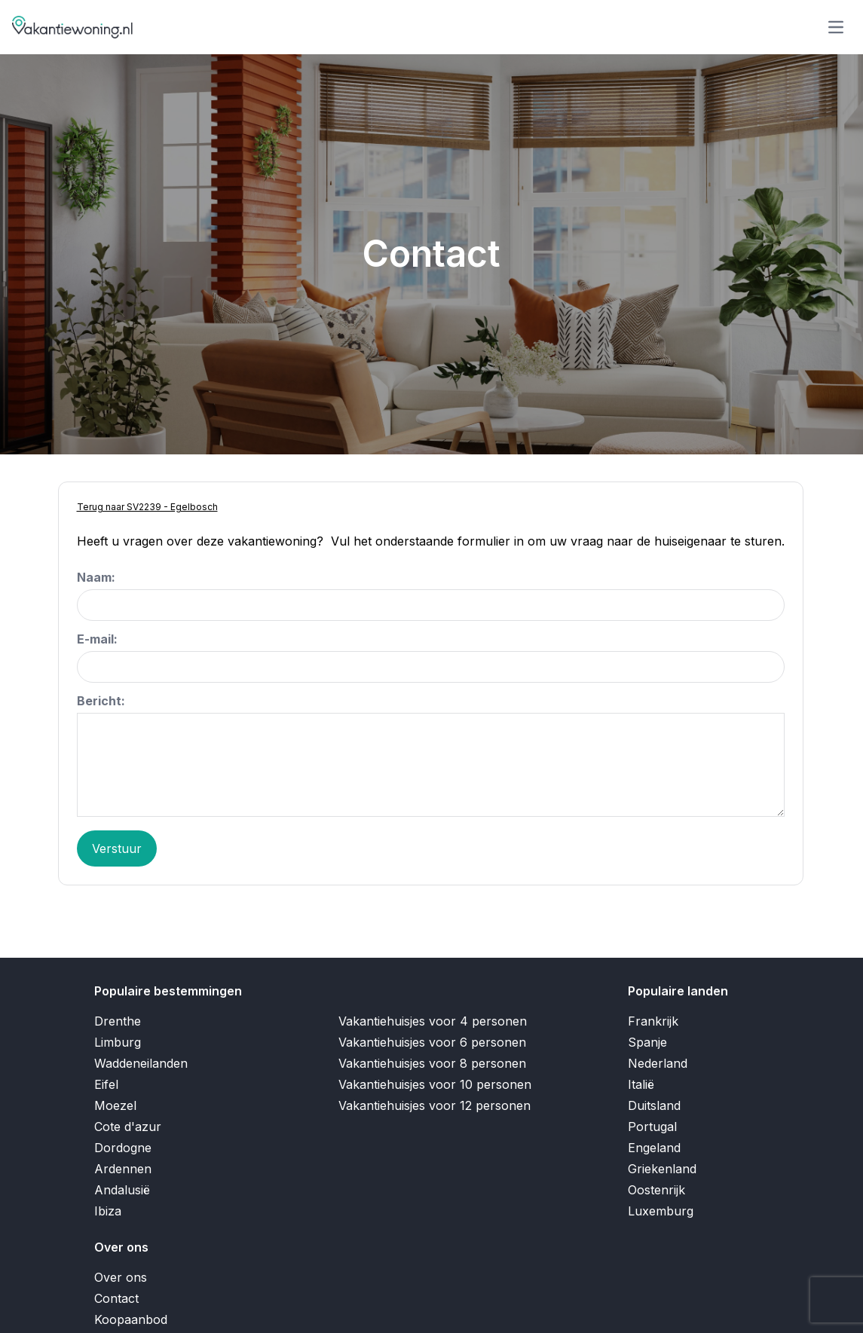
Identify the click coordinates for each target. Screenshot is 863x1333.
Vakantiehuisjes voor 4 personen (432, 1021)
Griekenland (662, 1168)
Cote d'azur (127, 1126)
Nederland (657, 1063)
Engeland (654, 1147)
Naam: (96, 577)
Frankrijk (653, 1021)
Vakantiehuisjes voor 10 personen (434, 1084)
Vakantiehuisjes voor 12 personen (434, 1105)
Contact (116, 1298)
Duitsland (654, 1105)
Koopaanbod (130, 1319)
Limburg (117, 1042)
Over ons (120, 1277)
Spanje (647, 1042)
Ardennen (122, 1168)
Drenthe (117, 1021)
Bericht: (101, 700)
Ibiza (107, 1210)
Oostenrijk (656, 1189)
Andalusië (122, 1189)
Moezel (115, 1105)
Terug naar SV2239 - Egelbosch (147, 506)
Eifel (106, 1084)
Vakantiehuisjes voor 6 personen (432, 1042)
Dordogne (122, 1147)
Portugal (652, 1126)
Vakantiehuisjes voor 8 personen (432, 1063)
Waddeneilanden (141, 1063)
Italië (641, 1084)
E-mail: (97, 639)
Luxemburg (660, 1210)
